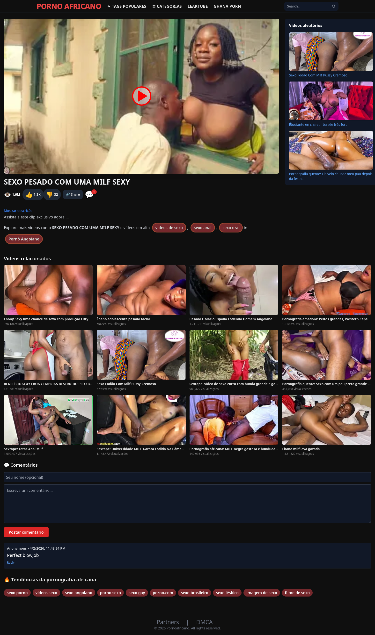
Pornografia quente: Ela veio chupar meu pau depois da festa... (330, 176)
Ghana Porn (227, 6)
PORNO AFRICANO (69, 6)
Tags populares (126, 6)
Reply (11, 563)
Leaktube (198, 6)
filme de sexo (297, 592)
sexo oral (230, 227)
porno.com (163, 592)
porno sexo (110, 592)
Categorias (167, 6)
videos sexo (46, 592)
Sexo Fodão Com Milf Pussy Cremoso (318, 75)
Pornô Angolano (23, 239)
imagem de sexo (261, 592)
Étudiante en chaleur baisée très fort (318, 124)
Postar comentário (26, 532)
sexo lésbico (227, 592)
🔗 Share (73, 194)
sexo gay (137, 592)
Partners (168, 622)
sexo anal (203, 227)
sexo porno (17, 592)
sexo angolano (78, 592)
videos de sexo (169, 227)
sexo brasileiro (194, 592)
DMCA (204, 622)
